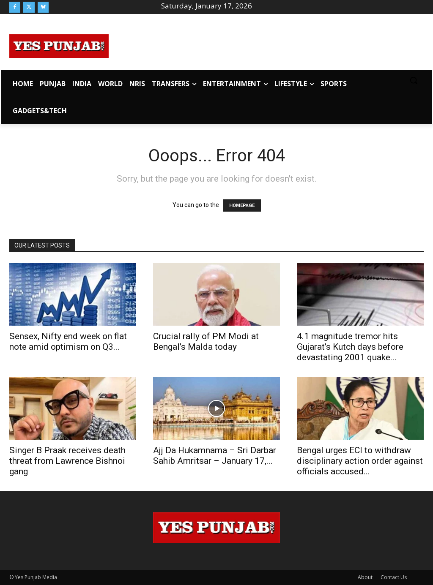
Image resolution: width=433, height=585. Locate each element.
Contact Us (394, 577)
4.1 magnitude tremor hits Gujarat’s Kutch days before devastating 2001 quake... (350, 346)
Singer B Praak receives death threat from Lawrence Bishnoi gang (67, 460)
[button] (413, 80)
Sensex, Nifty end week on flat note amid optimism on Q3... (68, 341)
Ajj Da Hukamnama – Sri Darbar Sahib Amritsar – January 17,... (214, 455)
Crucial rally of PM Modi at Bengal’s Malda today (206, 341)
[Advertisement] (266, 45)
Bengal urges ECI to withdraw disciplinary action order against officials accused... (360, 460)
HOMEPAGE (242, 205)
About (365, 577)
